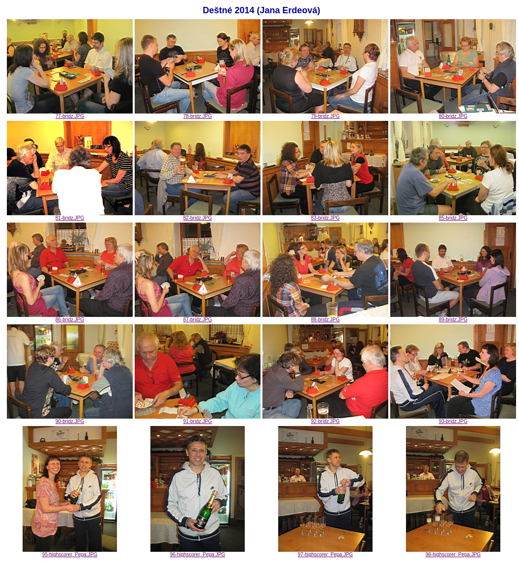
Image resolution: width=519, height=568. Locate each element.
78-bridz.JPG (197, 114)
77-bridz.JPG (70, 114)
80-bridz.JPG (453, 114)
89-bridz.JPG (453, 317)
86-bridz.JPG (70, 317)
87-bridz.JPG (197, 317)
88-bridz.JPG (325, 317)
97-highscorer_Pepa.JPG (325, 552)
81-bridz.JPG (70, 216)
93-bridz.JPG (453, 419)
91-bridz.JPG (197, 419)
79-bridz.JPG (325, 114)
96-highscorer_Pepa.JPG (197, 552)
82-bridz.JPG (197, 216)
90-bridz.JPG (70, 419)
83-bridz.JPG (325, 216)
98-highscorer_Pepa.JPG (453, 552)
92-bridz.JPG (325, 419)
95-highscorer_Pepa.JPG (70, 552)
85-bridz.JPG (453, 216)
